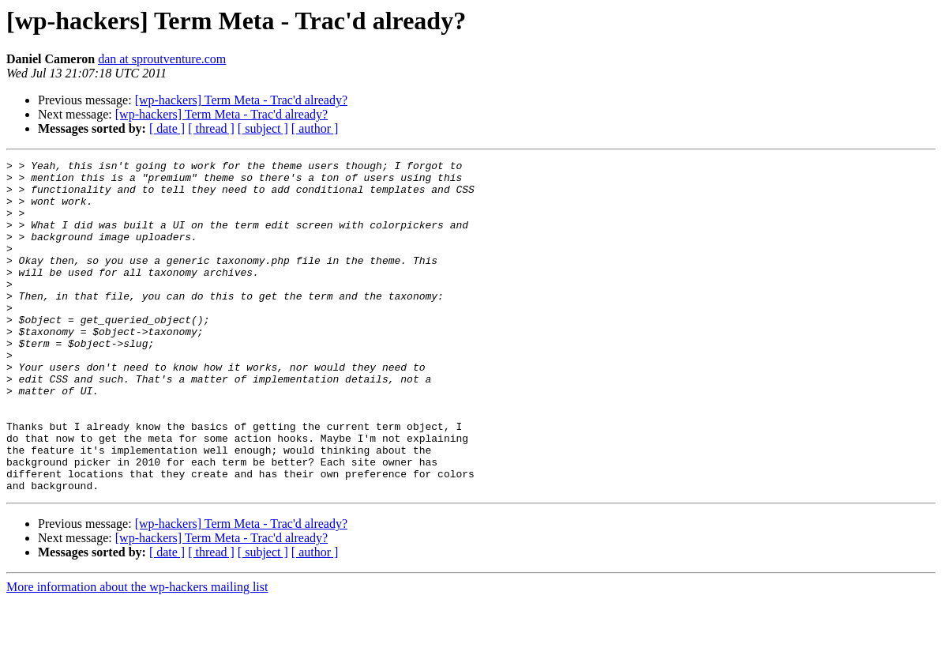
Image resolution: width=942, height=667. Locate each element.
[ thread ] (211, 128)
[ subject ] (263, 128)
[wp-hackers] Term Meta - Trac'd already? (241, 100)
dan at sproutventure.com (162, 59)
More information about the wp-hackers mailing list (137, 653)
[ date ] (167, 128)
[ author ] (315, 128)
